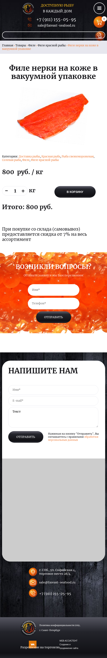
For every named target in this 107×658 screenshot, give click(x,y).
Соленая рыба (11, 160)
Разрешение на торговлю (40, 647)
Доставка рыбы (29, 156)
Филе (31, 45)
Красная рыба (50, 156)
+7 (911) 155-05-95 (56, 19)
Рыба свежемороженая (78, 156)
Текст (53, 417)
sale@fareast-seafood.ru (56, 25)
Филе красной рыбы (52, 45)
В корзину (75, 192)
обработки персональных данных (73, 438)
